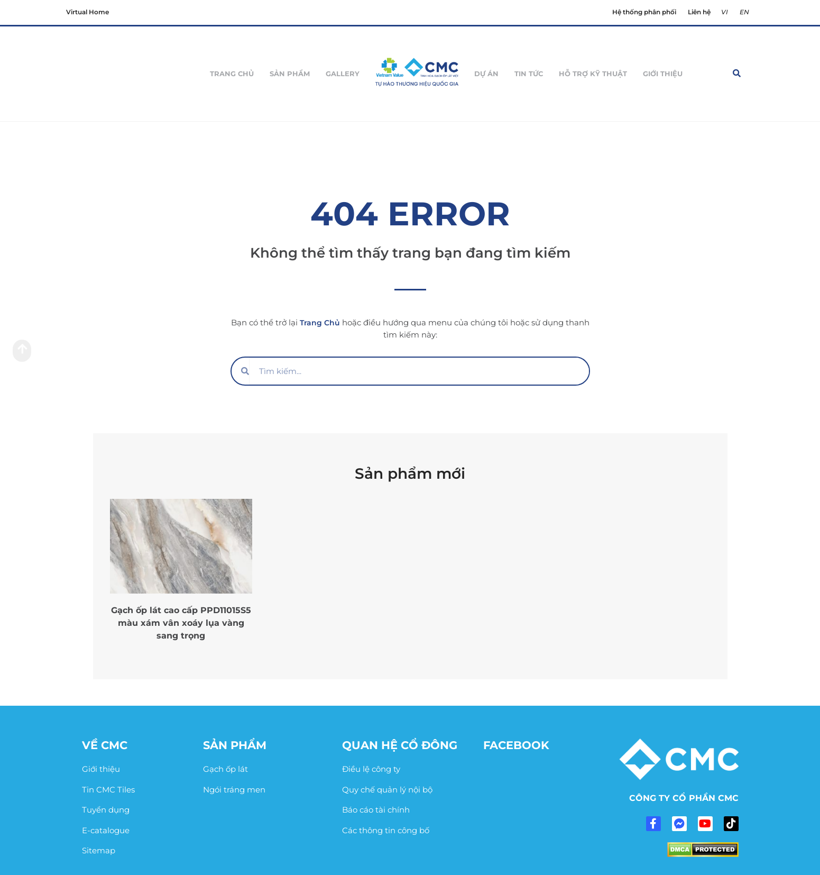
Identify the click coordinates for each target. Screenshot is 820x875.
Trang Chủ (319, 322)
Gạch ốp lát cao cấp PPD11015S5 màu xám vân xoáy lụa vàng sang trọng (181, 623)
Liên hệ (700, 12)
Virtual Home (87, 12)
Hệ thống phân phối (646, 12)
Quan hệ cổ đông (399, 745)
